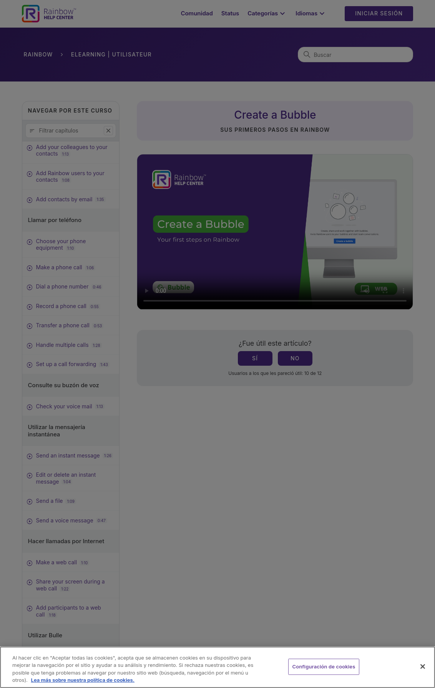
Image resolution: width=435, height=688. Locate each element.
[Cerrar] (422, 666)
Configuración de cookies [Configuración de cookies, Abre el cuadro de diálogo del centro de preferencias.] (323, 666)
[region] (217, 667)
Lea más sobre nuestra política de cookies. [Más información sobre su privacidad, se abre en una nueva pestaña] (83, 680)
